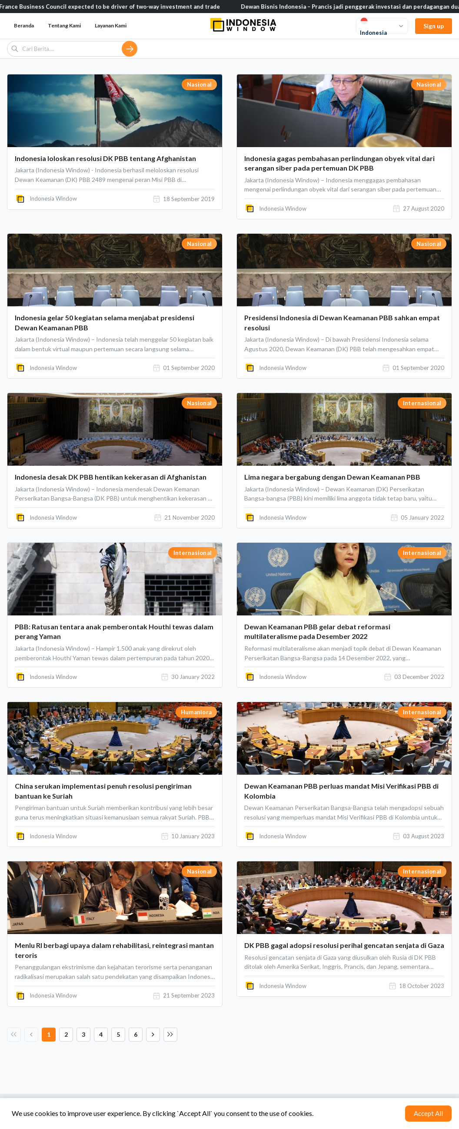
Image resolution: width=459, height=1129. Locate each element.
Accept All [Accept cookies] (428, 1113)
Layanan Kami (110, 25)
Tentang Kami (64, 25)
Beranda (24, 25)
